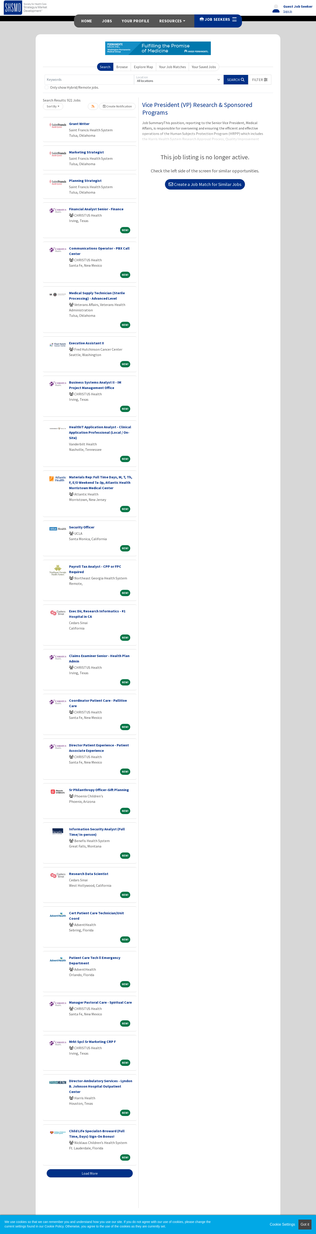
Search (105, 67)
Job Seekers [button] (218, 19)
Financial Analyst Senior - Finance (96, 209)
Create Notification (117, 106)
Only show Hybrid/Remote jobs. (74, 87)
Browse (122, 67)
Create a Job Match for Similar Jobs (205, 184)
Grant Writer (79, 123)
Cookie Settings (282, 1224)
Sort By (52, 106)
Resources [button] (170, 21)
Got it (305, 1224)
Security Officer (81, 527)
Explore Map (143, 67)
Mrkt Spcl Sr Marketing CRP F (92, 1041)
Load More (90, 1173)
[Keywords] (89, 80)
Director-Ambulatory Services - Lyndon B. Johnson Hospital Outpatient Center (100, 1086)
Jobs (107, 21)
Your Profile (135, 21)
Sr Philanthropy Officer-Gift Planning (99, 789)
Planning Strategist (85, 180)
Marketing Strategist (86, 152)
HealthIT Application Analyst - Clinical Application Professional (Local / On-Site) (100, 432)
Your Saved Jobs (204, 67)
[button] (259, 80)
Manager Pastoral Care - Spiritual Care (100, 1002)
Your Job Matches (172, 67)
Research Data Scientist (88, 873)
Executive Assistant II (86, 343)
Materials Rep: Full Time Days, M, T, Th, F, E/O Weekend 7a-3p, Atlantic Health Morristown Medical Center (100, 482)
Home (86, 21)
